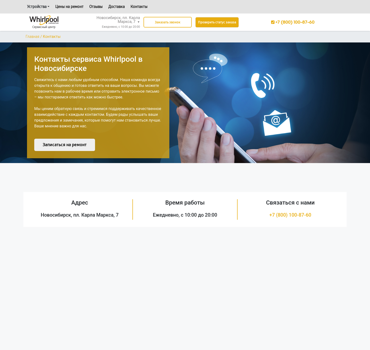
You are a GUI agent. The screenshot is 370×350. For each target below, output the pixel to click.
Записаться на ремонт (65, 144)
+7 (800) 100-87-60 (290, 215)
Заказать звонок (167, 22)
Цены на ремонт (69, 6)
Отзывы (96, 6)
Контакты (138, 6)
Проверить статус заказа (217, 22)
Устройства (37, 6)
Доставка (116, 6)
